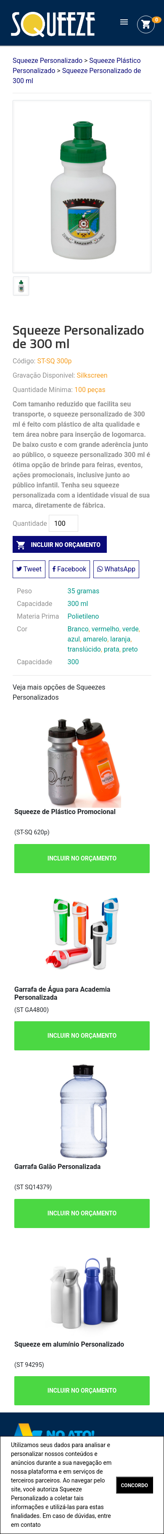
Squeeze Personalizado (53, 24)
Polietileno (83, 616)
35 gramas (84, 591)
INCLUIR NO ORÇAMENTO (82, 858)
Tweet (29, 569)
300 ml (78, 604)
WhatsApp (116, 569)
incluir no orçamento (57, 545)
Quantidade (30, 523)
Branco (78, 629)
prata (111, 649)
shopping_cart (146, 24)
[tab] (21, 288)
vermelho (105, 629)
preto (130, 649)
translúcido (84, 649)
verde (130, 629)
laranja (120, 639)
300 (73, 662)
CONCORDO (134, 1485)
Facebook (69, 569)
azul (74, 639)
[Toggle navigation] (124, 24)
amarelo (95, 639)
